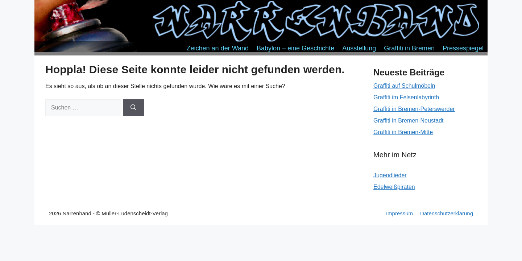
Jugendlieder (390, 175)
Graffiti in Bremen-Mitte (403, 132)
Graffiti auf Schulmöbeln (404, 86)
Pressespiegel (463, 48)
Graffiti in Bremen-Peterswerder (414, 109)
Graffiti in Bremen (409, 48)
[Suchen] (133, 107)
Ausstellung (359, 48)
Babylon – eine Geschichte (295, 48)
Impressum (399, 213)
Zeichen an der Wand (218, 48)
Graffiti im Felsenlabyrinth (406, 97)
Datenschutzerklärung (446, 213)
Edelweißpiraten (394, 187)
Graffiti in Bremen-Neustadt (408, 120)
